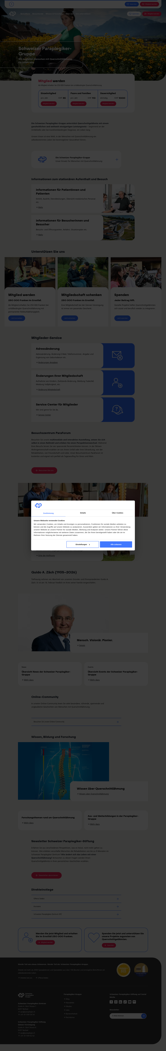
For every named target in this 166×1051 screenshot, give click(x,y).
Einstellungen (83, 544)
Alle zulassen (116, 544)
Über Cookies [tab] (117, 513)
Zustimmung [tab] (48, 513)
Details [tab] (83, 513)
